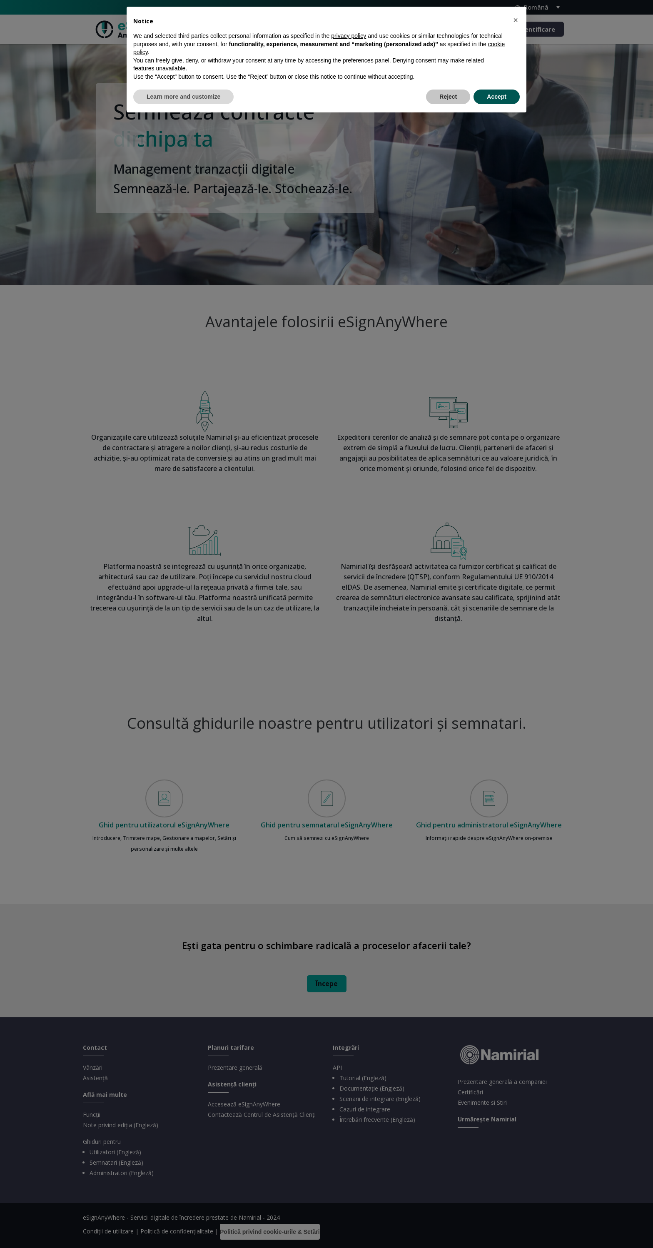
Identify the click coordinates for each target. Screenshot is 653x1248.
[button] (515, 20)
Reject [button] (448, 96)
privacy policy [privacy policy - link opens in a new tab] (348, 35)
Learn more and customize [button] (183, 96)
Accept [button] (496, 96)
